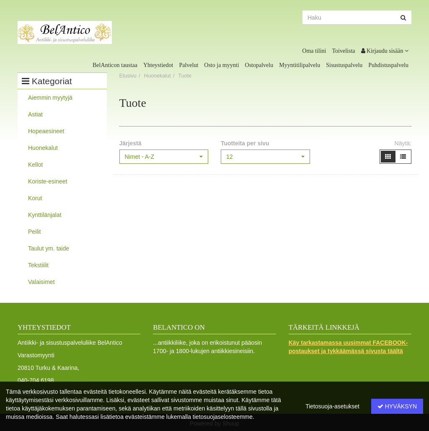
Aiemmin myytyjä (50, 97)
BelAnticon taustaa (115, 65)
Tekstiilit (38, 265)
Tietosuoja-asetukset (332, 406)
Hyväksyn (397, 406)
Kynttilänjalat (44, 215)
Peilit (34, 231)
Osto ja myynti (221, 65)
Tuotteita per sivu (245, 143)
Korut (35, 198)
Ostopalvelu (259, 65)
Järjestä (130, 143)
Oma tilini (314, 51)
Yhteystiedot (158, 65)
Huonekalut (43, 148)
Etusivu (128, 76)
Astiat (35, 114)
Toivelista (343, 51)
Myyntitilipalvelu (299, 65)
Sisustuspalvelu (344, 65)
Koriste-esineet (47, 181)
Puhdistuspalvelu (388, 65)
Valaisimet (41, 282)
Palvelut (188, 65)
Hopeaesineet (46, 131)
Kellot (35, 164)
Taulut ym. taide (48, 248)
